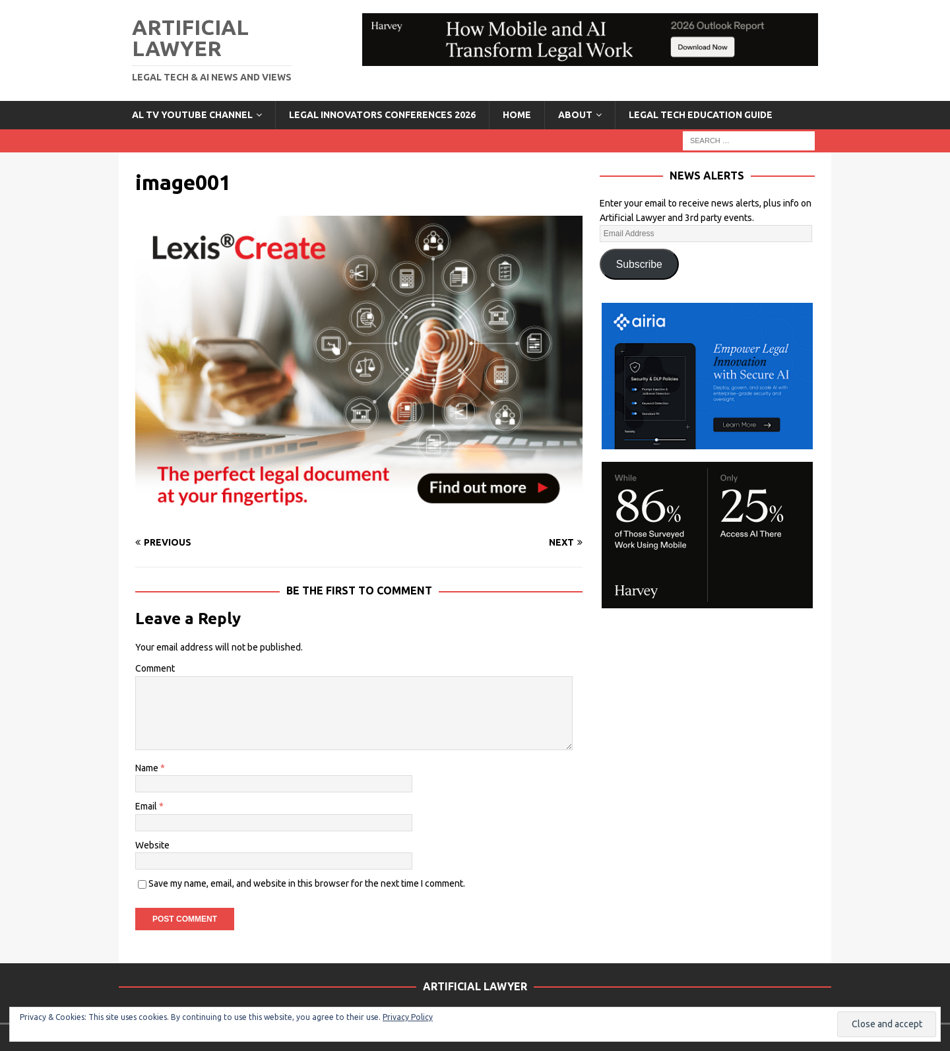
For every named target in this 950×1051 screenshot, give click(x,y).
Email (147, 806)
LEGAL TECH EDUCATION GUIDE (701, 115)
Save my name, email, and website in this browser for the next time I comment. (306, 883)
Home (517, 115)
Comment (155, 668)
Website (152, 845)
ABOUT (575, 115)
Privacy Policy (408, 1017)
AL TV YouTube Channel (192, 115)
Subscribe (639, 264)
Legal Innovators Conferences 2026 (382, 115)
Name (147, 768)
